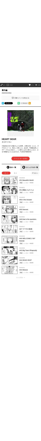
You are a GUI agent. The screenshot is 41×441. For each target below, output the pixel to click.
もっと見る (19, 249)
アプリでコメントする (20, 390)
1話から (36, 144)
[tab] (11, 138)
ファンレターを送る (20, 130)
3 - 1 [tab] (15, 144)
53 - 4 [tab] (6, 144)
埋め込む (25, 74)
